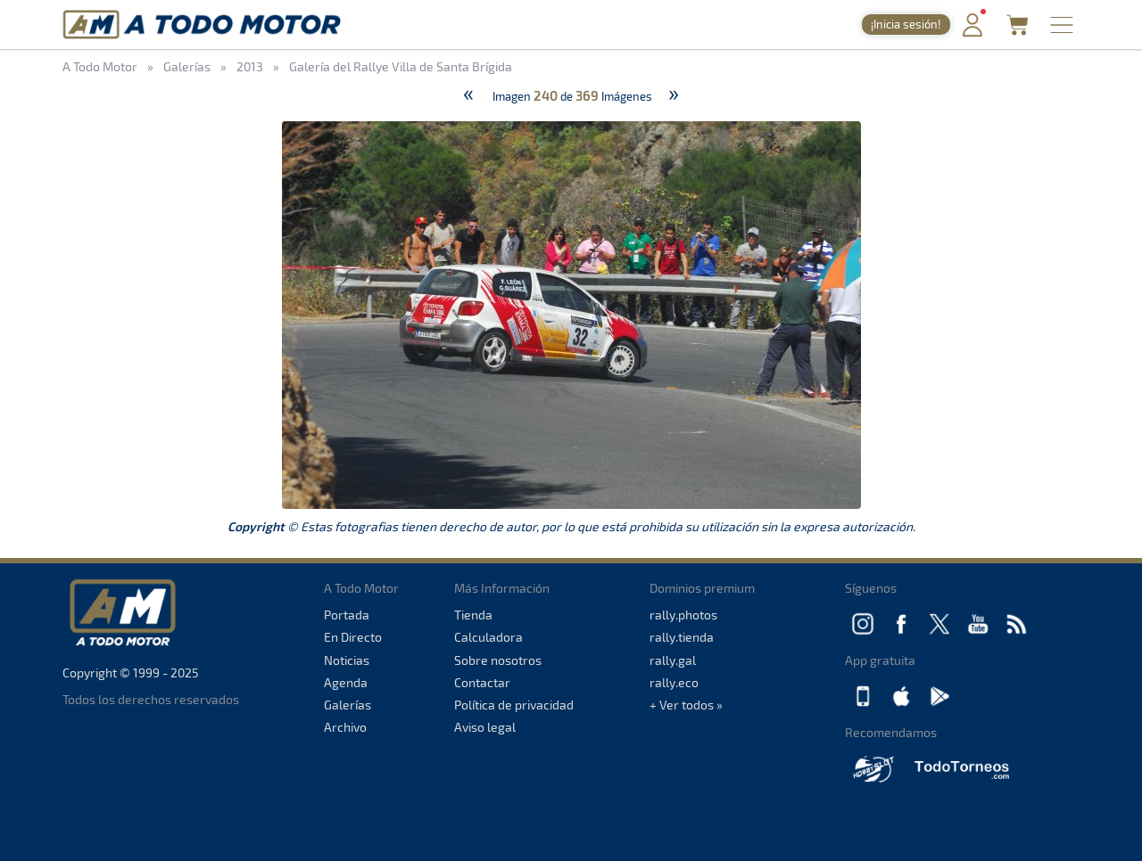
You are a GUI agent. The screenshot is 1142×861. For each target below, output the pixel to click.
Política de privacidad (514, 704)
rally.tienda (682, 636)
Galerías (347, 704)
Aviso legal (485, 726)
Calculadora (488, 636)
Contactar (482, 682)
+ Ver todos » (686, 704)
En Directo (353, 636)
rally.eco (674, 682)
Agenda (346, 682)
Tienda (473, 614)
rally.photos (683, 614)
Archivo (345, 726)
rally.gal (673, 660)
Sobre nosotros (498, 660)
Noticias (346, 660)
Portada (346, 614)
